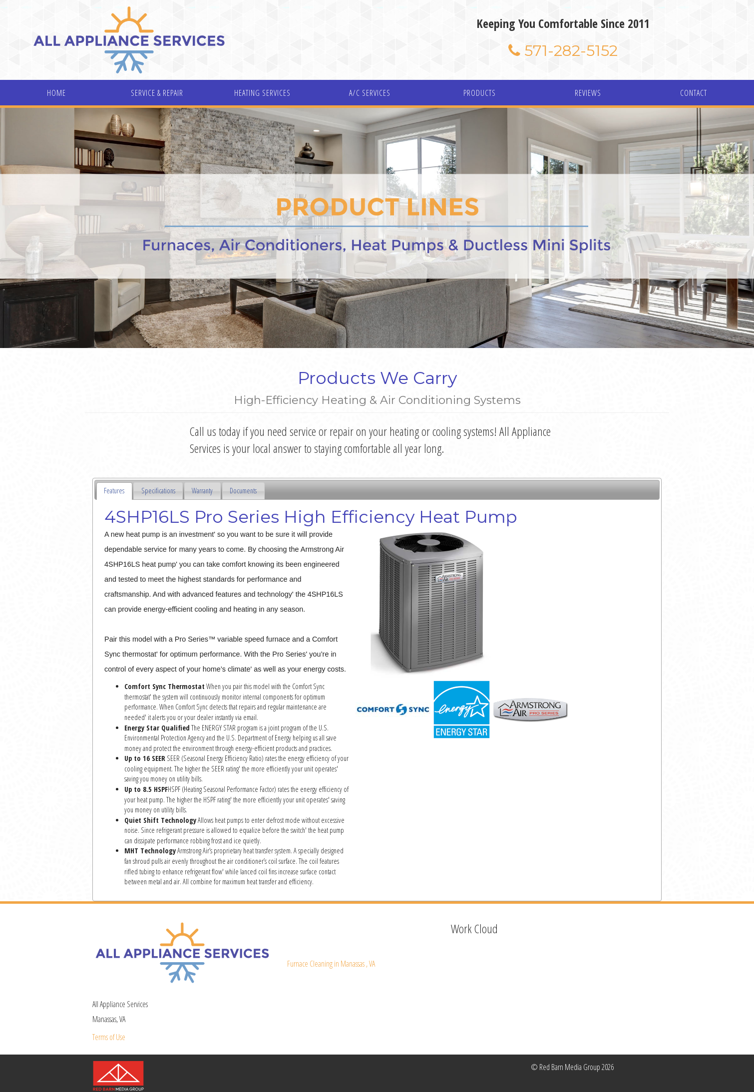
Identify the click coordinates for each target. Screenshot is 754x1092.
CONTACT (693, 92)
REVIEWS (588, 92)
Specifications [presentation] (158, 490)
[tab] (114, 491)
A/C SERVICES (369, 92)
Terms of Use (108, 1037)
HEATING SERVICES (262, 92)
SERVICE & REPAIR (157, 92)
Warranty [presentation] (202, 490)
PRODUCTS (479, 92)
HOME (56, 92)
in (331, 963)
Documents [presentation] (243, 490)
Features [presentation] (114, 490)
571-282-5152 (563, 50)
